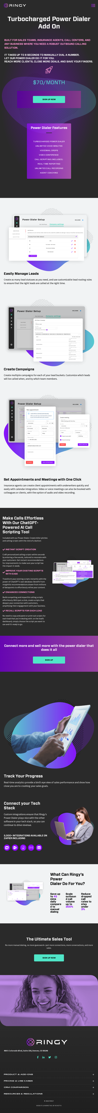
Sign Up (49, 660)
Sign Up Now (49, 99)
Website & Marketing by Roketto (49, 1105)
